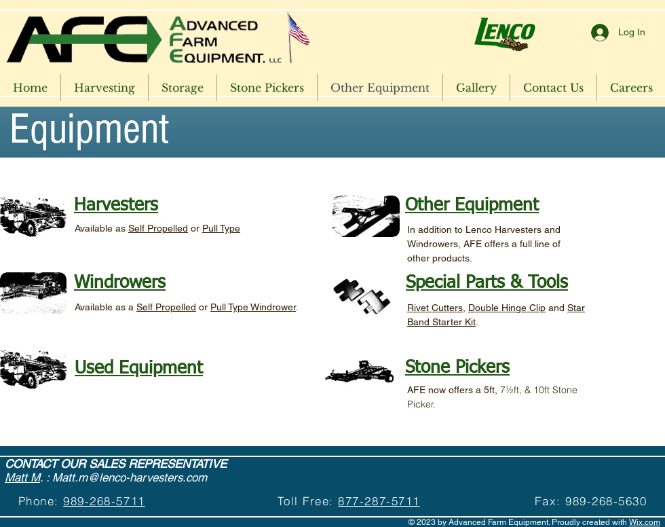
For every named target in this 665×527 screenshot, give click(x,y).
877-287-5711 (378, 501)
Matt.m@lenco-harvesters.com (129, 477)
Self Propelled (158, 228)
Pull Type (221, 228)
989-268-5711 (104, 501)
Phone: (41, 501)
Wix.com (644, 522)
